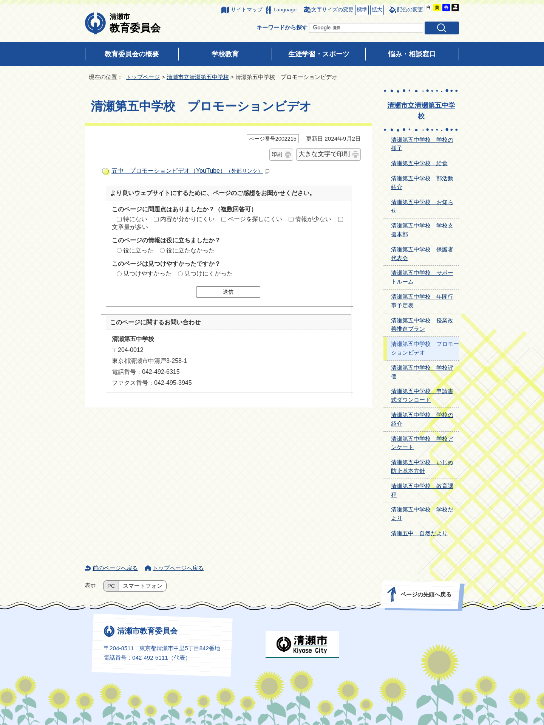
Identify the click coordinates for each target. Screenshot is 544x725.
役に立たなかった (190, 250)
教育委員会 (135, 23)
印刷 (277, 154)
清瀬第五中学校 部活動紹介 (422, 182)
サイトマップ (247, 9)
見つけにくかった (208, 273)
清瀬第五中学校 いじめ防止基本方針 (422, 466)
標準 (361, 10)
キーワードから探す (282, 27)
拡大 (376, 10)
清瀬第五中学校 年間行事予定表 (422, 300)
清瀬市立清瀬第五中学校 (198, 77)
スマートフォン (142, 586)
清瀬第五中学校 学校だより (422, 513)
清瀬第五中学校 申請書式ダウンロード (422, 395)
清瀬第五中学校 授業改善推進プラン (422, 324)
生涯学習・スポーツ (318, 54)
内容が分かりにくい (187, 219)
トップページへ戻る (178, 568)
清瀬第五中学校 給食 (419, 163)
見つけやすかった (147, 273)
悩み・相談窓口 (412, 54)
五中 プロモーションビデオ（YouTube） (190, 170)
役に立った (138, 250)
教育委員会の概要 (132, 54)
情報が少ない (313, 219)
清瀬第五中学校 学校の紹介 (422, 419)
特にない (135, 219)
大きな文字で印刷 (324, 154)
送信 (228, 292)
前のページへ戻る (115, 568)
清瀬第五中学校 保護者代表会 (422, 253)
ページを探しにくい (255, 219)
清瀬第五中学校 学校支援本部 (422, 229)
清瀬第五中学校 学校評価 (422, 372)
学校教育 (225, 54)
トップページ (143, 77)
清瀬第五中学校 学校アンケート (422, 443)
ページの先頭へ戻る (425, 594)
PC (111, 586)
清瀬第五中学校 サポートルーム (422, 277)
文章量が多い (130, 227)
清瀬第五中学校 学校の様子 (422, 144)
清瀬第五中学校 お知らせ (422, 206)
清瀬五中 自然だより (419, 533)
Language (285, 9)
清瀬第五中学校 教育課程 (422, 490)
